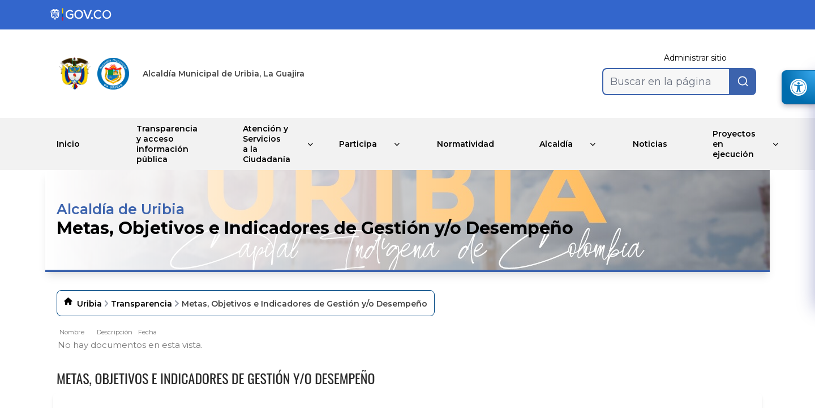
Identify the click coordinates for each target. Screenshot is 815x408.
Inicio (68, 144)
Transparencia (141, 304)
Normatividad (465, 144)
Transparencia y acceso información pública (167, 144)
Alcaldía (556, 144)
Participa (358, 144)
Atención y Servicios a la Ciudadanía (266, 144)
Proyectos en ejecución (734, 144)
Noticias (650, 144)
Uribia (89, 304)
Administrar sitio (695, 58)
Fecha (147, 332)
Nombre (71, 332)
